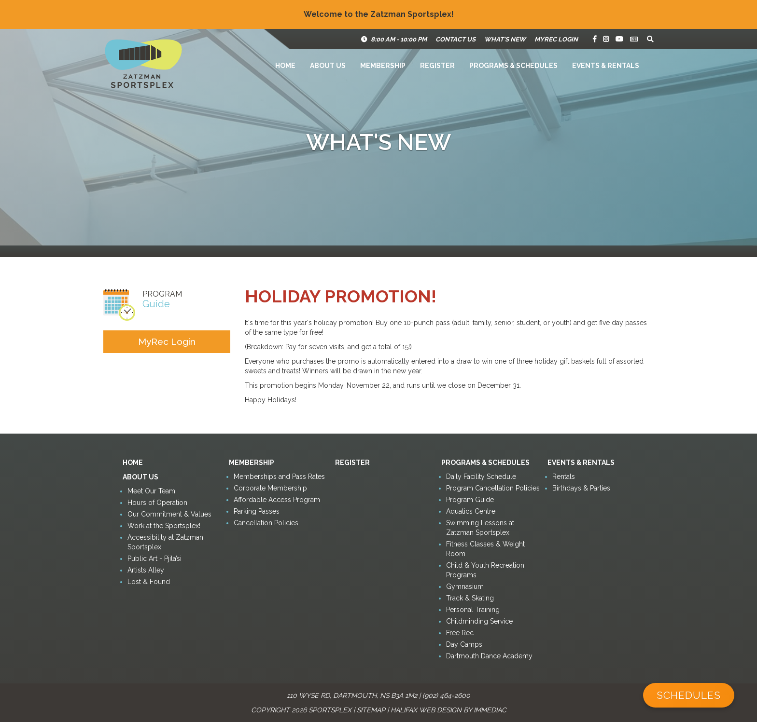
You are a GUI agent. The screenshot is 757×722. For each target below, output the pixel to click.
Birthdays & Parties (581, 488)
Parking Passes (257, 511)
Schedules (689, 695)
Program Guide (470, 500)
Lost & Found (148, 582)
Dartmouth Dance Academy (489, 656)
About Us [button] (328, 65)
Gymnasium (465, 586)
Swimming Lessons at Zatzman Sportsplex (480, 527)
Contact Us (455, 39)
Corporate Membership (270, 488)
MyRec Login (556, 39)
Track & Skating (470, 598)
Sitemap (371, 710)
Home (285, 65)
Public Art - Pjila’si (154, 558)
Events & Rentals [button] (605, 65)
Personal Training (473, 609)
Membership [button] (383, 65)
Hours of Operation (157, 502)
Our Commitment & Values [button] (169, 514)
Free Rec (460, 633)
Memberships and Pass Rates (279, 476)
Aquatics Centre (470, 511)
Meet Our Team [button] (151, 491)
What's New (505, 39)
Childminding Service (479, 621)
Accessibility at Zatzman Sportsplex (165, 542)
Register (437, 65)
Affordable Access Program (277, 500)
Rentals (563, 476)
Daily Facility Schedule (481, 476)
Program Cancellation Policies (493, 488)
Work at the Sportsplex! (163, 526)
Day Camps (464, 644)
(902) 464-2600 (446, 695)
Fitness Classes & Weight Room (485, 549)
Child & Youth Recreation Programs (485, 570)
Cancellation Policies (266, 523)
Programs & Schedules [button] (513, 65)
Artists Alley (145, 570)
